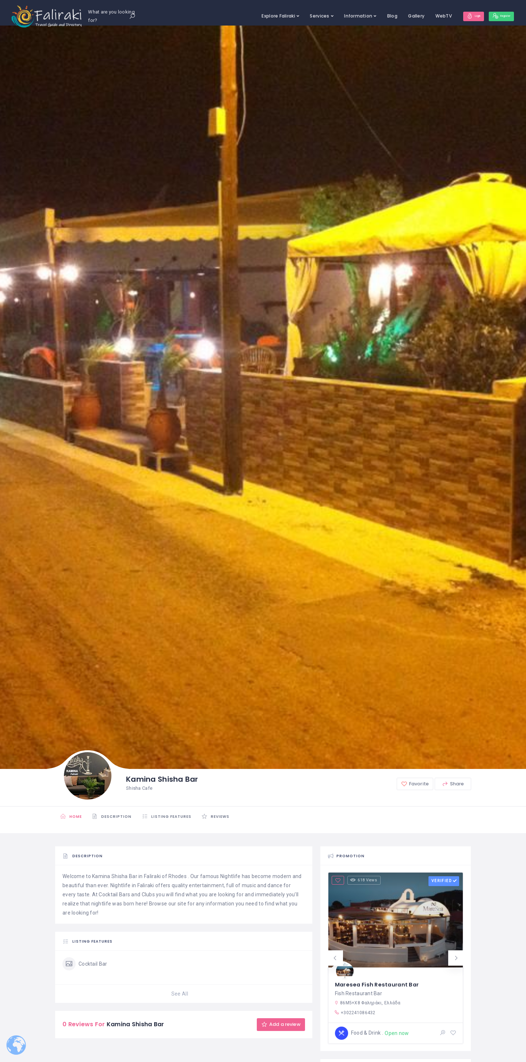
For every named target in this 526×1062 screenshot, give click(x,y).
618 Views (367, 881)
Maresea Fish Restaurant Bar (379, 981)
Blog (373, 16)
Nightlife (230, 876)
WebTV (424, 16)
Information (339, 16)
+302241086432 (355, 1012)
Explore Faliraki (259, 16)
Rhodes (177, 876)
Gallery (397, 16)
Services (300, 16)
